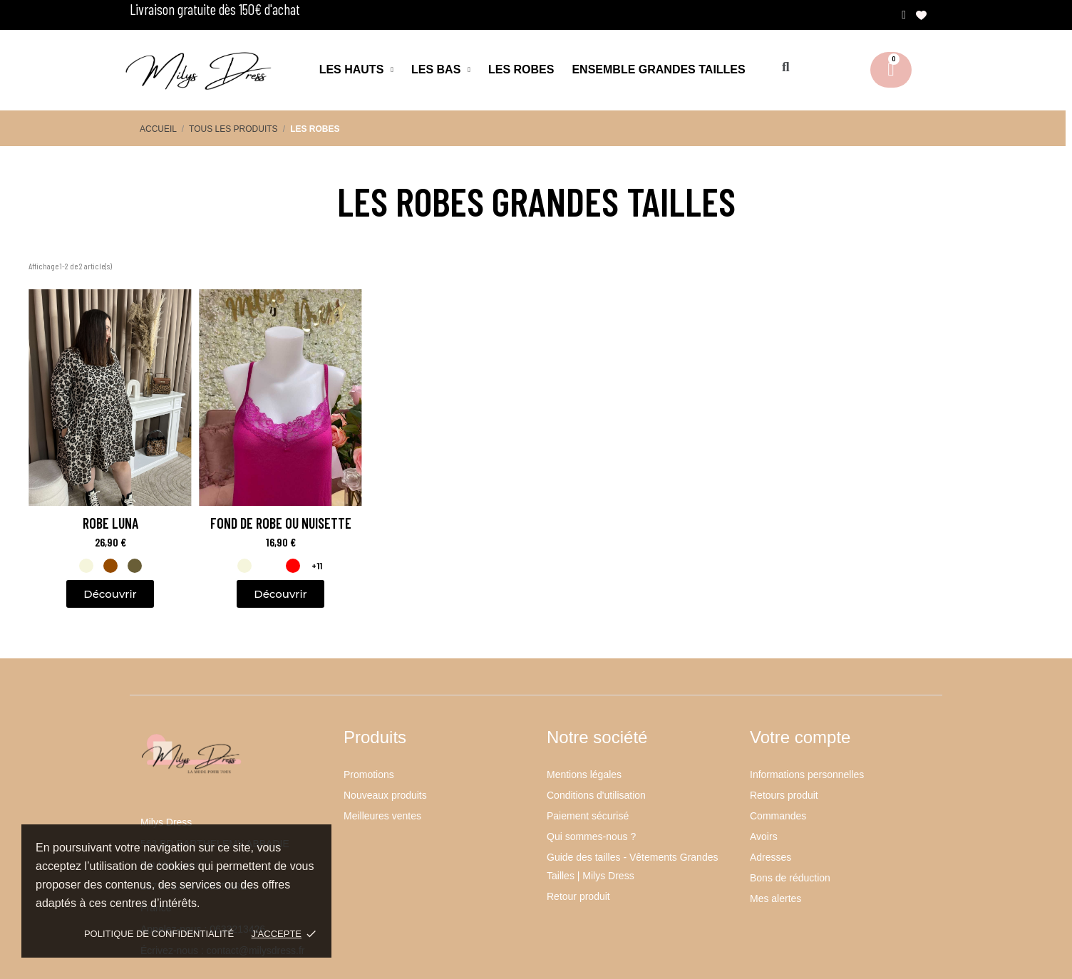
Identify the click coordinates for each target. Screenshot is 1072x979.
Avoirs (764, 836)
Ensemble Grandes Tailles (658, 69)
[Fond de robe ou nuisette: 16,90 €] (280, 424)
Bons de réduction (790, 878)
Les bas (440, 70)
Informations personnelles (807, 774)
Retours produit (784, 795)
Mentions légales (584, 774)
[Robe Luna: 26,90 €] (110, 424)
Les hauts (356, 70)
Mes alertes (775, 898)
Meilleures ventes (382, 816)
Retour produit (578, 896)
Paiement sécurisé (588, 816)
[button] (785, 67)
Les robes (521, 69)
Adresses (770, 857)
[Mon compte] (904, 15)
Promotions (369, 774)
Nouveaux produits (385, 795)
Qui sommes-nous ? (591, 836)
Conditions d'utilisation (596, 795)
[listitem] (86, 566)
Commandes (778, 816)
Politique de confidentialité (159, 933)
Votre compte (800, 737)
